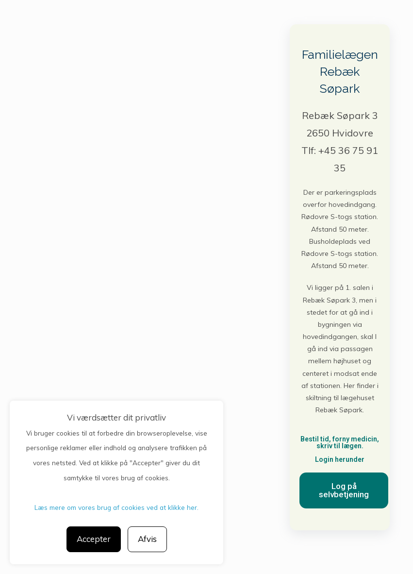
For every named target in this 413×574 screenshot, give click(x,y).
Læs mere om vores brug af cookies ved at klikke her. (116, 507)
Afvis (147, 539)
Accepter (94, 539)
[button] (343, 490)
